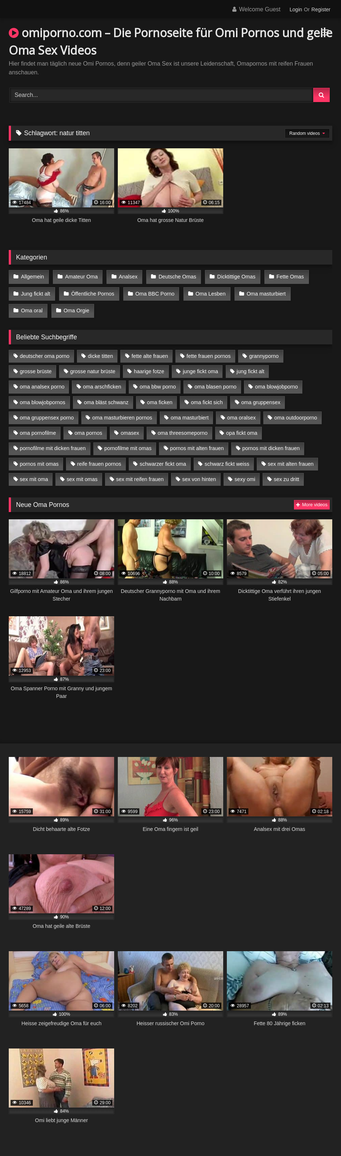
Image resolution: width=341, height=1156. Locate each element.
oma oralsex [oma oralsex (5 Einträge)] (241, 413)
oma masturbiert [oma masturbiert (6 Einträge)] (190, 413)
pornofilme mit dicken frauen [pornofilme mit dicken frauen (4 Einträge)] (53, 443)
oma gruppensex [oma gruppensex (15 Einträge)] (260, 398)
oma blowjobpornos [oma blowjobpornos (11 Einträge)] (42, 398)
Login (296, 9)
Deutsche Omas (174, 276)
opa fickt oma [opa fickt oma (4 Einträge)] (241, 428)
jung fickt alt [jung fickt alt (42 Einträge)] (250, 367)
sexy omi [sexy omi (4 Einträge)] (245, 474)
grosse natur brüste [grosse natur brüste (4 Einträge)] (92, 367)
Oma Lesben (207, 291)
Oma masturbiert (262, 291)
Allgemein (32, 276)
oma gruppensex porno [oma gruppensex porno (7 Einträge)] (47, 413)
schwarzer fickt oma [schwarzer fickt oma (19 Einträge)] (163, 459)
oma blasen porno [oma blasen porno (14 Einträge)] (215, 382)
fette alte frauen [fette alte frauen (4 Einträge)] (150, 351)
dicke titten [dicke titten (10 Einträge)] (100, 351)
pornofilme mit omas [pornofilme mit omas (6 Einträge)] (128, 443)
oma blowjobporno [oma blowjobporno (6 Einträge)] (276, 382)
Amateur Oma (80, 276)
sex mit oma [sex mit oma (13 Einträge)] (34, 474)
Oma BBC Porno (152, 291)
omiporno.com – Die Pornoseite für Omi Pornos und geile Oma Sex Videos (170, 41)
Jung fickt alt (35, 291)
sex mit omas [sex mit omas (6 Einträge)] (82, 474)
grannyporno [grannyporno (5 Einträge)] (264, 351)
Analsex (126, 276)
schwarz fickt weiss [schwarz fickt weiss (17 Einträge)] (227, 459)
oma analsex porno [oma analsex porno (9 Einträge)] (42, 382)
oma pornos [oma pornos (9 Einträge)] (88, 428)
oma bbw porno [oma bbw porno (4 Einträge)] (158, 382)
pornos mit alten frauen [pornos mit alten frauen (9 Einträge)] (197, 443)
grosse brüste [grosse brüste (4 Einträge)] (35, 367)
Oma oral (312, 291)
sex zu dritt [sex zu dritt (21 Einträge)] (286, 474)
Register (320, 9)
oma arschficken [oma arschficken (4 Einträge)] (102, 382)
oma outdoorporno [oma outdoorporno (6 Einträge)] (295, 413)
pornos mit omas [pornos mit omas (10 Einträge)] (39, 459)
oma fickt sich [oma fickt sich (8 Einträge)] (207, 398)
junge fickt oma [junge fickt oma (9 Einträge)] (200, 367)
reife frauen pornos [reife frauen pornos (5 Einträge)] (99, 459)
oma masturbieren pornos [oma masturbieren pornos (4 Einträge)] (122, 413)
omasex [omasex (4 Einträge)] (130, 428)
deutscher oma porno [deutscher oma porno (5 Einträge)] (44, 351)
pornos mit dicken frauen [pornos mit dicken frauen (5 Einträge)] (271, 443)
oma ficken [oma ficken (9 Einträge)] (160, 398)
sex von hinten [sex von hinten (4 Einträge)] (199, 474)
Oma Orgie (33, 307)
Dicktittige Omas (232, 276)
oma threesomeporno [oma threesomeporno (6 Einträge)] (183, 428)
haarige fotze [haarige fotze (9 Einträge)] (149, 367)
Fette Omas (285, 276)
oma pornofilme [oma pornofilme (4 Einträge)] (38, 428)
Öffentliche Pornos (91, 291)
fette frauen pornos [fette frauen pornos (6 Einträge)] (209, 351)
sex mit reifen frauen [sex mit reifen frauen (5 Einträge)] (139, 474)
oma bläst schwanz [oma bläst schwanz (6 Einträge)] (106, 398)
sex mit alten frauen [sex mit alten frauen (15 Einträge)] (291, 459)
